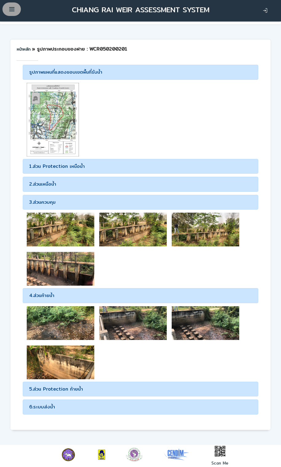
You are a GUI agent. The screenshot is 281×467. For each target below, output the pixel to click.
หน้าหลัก (24, 49)
